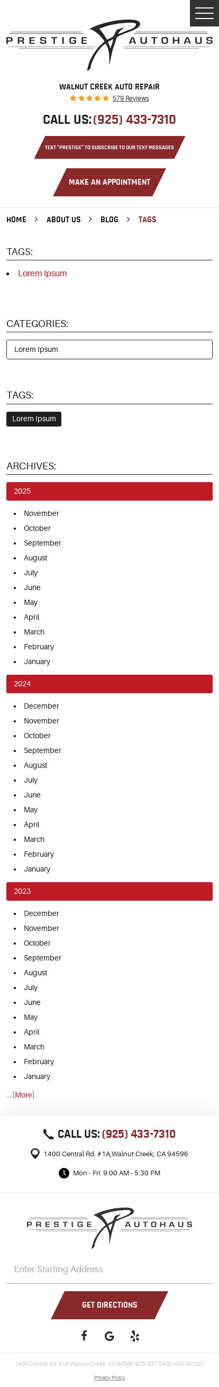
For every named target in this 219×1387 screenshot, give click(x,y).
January (37, 661)
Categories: (37, 324)
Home (16, 219)
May (31, 602)
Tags (148, 219)
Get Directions (110, 1305)
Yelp (134, 1336)
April (31, 617)
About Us (64, 219)
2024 (22, 683)
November (41, 513)
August (35, 558)
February (39, 646)
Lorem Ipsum (42, 273)
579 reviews (131, 98)
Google (110, 1336)
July (31, 572)
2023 (22, 891)
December (41, 706)
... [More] (20, 1095)
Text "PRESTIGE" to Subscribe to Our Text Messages (109, 147)
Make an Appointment (109, 182)
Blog (109, 219)
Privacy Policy (109, 1378)
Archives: (31, 466)
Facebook (84, 1336)
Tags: (19, 395)
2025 (22, 491)
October (37, 528)
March (34, 632)
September (42, 543)
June (32, 587)
